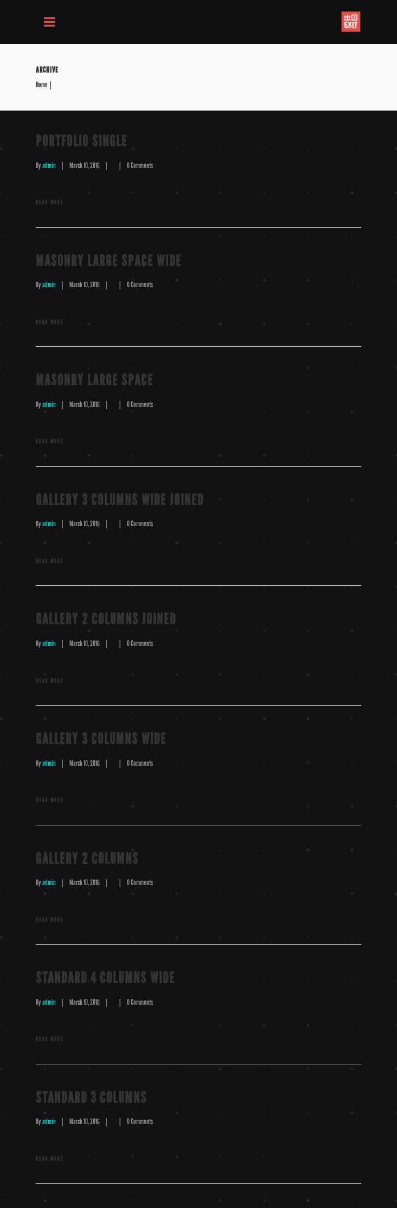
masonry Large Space (94, 380)
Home (42, 85)
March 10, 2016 (84, 165)
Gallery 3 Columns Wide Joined (120, 500)
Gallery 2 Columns (87, 859)
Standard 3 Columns (91, 1098)
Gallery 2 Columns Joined (106, 619)
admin (49, 165)
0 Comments (140, 165)
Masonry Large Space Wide (109, 261)
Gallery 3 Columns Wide (101, 739)
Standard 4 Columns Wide (105, 978)
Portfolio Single (81, 141)
